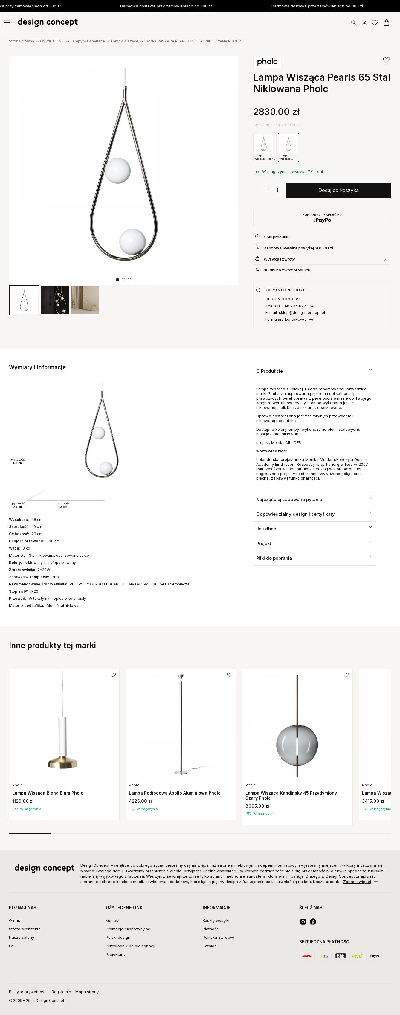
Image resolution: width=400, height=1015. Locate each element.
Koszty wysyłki (216, 920)
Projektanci (116, 954)
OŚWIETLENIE (52, 41)
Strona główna (21, 41)
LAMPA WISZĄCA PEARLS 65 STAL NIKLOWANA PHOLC (192, 41)
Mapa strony (87, 991)
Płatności (211, 928)
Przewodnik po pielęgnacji (130, 946)
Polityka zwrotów (218, 937)
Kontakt (113, 920)
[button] (117, 279)
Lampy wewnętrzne (88, 41)
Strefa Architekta (25, 928)
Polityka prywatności (28, 991)
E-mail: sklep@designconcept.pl (295, 312)
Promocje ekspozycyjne (128, 928)
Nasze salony (21, 937)
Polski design (118, 937)
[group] (24, 300)
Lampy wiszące (124, 41)
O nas (14, 920)
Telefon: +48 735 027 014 (289, 306)
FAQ (12, 946)
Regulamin (61, 991)
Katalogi (210, 946)
